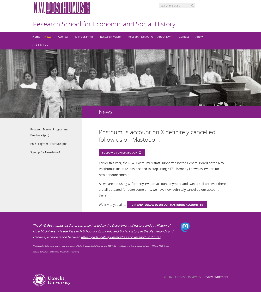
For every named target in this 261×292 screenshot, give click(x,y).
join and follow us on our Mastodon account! (165, 204)
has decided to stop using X (149, 169)
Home (36, 37)
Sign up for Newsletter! (45, 152)
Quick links (40, 45)
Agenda (63, 37)
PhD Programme (84, 37)
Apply (200, 37)
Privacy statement (215, 277)
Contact (185, 37)
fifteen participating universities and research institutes (121, 237)
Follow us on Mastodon (119, 152)
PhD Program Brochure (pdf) (49, 144)
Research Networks (140, 37)
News (49, 37)
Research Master (112, 37)
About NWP (166, 37)
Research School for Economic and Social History (104, 23)
